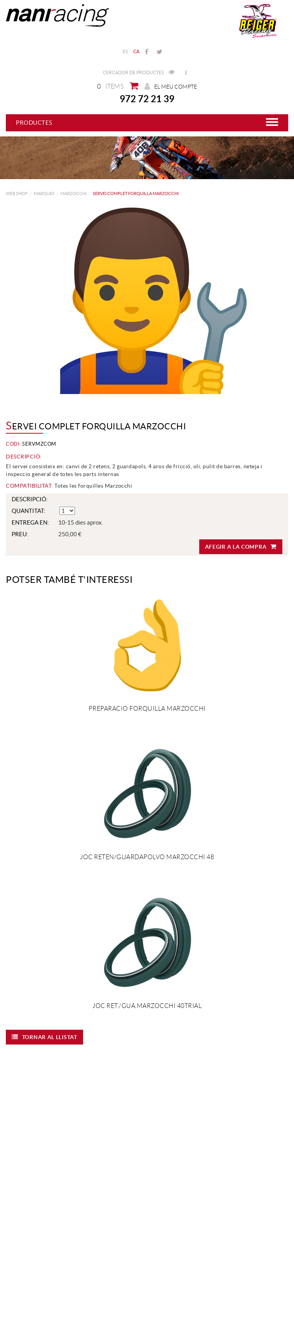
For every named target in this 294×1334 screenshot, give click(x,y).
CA (136, 51)
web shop (17, 193)
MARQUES (44, 193)
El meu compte (170, 86)
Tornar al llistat (44, 1037)
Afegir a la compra (241, 546)
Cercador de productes (139, 72)
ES (125, 51)
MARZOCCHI (74, 193)
